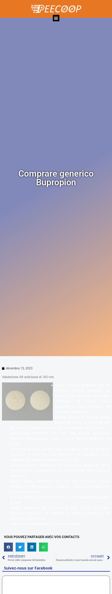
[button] (56, 18)
